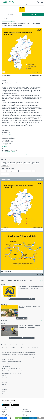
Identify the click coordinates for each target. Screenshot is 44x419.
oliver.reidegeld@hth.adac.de (8, 134)
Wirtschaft (4, 377)
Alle (41, 281)
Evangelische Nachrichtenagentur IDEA (11, 368)
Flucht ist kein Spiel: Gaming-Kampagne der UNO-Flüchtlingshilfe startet (18, 352)
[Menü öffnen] (42, 2)
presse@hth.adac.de (6, 144)
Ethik (34, 171)
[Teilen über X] (11, 418)
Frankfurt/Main (5, 165)
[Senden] (40, 418)
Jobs (23, 412)
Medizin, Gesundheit (12, 171)
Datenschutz (4, 414)
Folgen (33, 14)
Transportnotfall (22, 171)
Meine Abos (40, 4)
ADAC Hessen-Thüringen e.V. (8, 21)
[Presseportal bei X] (10, 407)
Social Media (24, 415)
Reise (29, 171)
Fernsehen (4, 382)
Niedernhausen (27, 162)
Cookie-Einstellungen (6, 415)
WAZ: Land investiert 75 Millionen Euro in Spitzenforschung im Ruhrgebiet (19, 357)
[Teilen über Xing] (25, 418)
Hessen (3, 162)
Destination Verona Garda (8, 359)
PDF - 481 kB (15, 83)
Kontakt (3, 411)
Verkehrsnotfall (5, 173)
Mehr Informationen (22, 318)
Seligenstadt (36, 162)
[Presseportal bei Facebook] (8, 407)
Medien (4, 384)
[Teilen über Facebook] (3, 418)
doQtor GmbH (5, 363)
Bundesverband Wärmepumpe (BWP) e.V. (11, 373)
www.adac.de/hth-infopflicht (23, 154)
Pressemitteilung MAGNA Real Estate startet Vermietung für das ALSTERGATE (20, 347)
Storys (2, 4)
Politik (3, 380)
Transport (4, 171)
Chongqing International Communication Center (13, 370)
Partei (3, 391)
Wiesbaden (19, 162)
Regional (27, 4)
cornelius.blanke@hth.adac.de (8, 151)
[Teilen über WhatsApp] (18, 418)
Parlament (4, 393)
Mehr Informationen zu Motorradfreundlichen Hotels (22, 298)
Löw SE (4, 375)
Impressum (4, 409)
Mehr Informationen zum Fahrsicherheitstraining (22, 337)
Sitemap (23, 414)
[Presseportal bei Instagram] (12, 407)
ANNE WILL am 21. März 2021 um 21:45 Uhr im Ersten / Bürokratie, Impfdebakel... (21, 350)
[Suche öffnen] (38, 2)
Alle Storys (11, 14)
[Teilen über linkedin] (33, 418)
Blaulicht (14, 4)
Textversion (4, 412)
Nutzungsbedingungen (27, 411)
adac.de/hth (4, 146)
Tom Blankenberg (6, 366)
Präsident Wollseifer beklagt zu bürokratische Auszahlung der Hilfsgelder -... (19, 354)
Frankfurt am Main (11, 162)
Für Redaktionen (25, 409)
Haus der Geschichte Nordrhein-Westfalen (11, 361)
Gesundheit (5, 387)
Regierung (4, 389)
